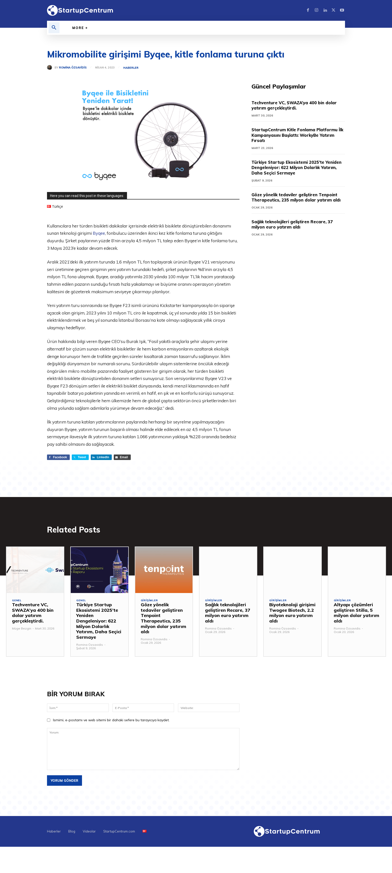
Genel (17, 601)
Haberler (131, 67)
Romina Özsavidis (73, 67)
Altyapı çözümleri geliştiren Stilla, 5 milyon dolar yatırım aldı (356, 614)
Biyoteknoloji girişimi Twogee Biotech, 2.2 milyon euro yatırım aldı (292, 614)
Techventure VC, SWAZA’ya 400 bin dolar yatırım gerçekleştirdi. (298, 105)
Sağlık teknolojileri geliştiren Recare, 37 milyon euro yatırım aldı (295, 230)
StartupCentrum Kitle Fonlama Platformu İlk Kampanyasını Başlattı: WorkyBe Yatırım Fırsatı (298, 135)
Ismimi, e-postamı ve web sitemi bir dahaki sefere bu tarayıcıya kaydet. (111, 721)
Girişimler (150, 601)
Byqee (99, 233)
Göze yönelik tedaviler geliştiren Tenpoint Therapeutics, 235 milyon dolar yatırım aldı (298, 200)
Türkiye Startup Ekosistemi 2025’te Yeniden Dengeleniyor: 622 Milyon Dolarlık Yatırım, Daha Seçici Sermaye (298, 168)
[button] (54, 27)
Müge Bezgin (21, 629)
